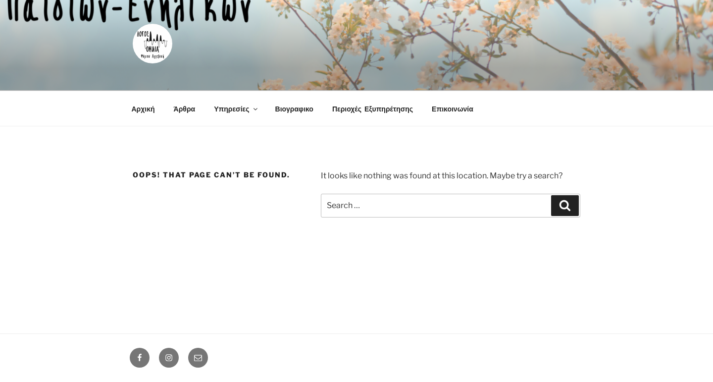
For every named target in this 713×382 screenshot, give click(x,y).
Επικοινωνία (452, 109)
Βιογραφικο (294, 109)
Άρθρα (185, 109)
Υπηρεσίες (236, 109)
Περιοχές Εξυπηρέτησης (372, 109)
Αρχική (143, 109)
